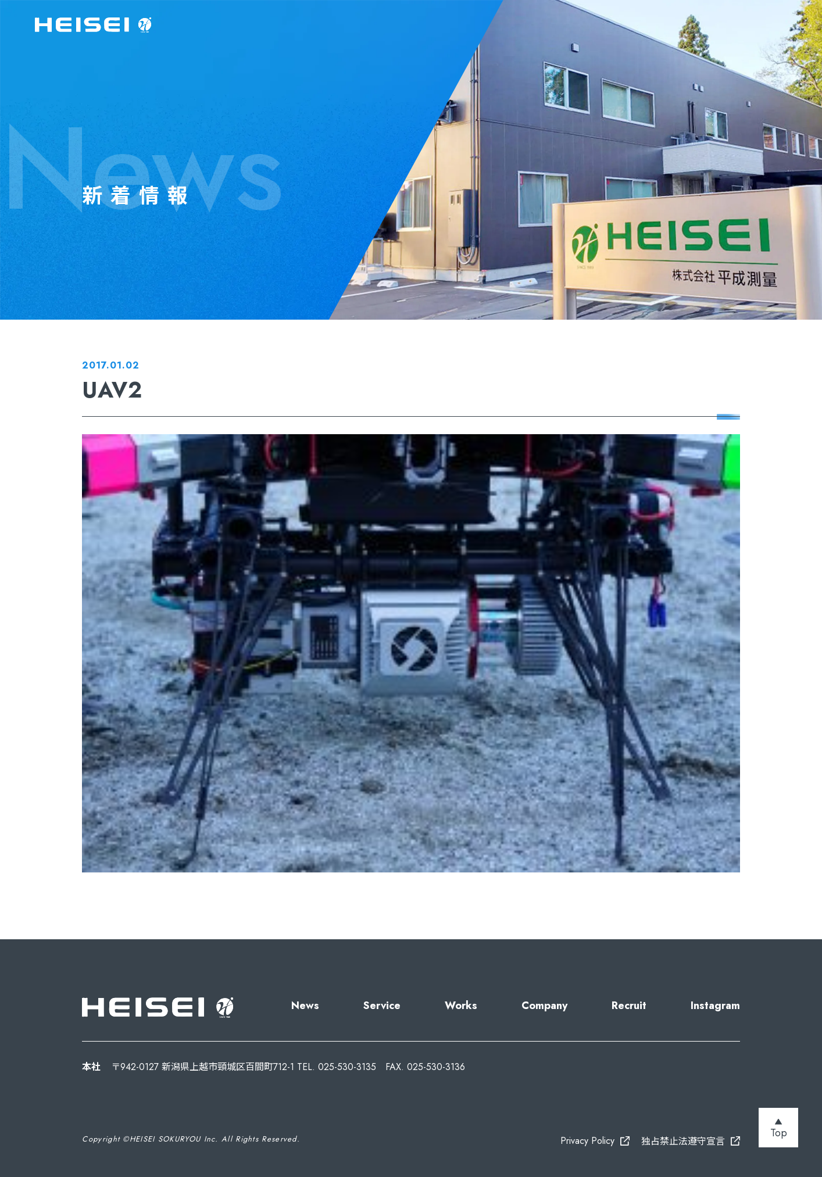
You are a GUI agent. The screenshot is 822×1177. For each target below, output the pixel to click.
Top (778, 1132)
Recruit (629, 1005)
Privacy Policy (587, 1140)
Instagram (715, 1005)
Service (382, 1005)
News (305, 1005)
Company (544, 1005)
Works (461, 1005)
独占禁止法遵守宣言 (683, 1141)
